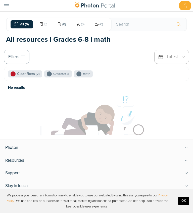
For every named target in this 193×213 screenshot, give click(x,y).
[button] (96, 148)
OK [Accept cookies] (183, 201)
